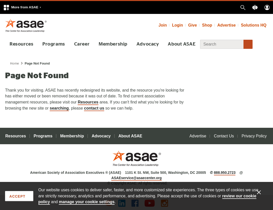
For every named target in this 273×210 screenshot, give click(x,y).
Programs (54, 44)
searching (59, 108)
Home (14, 63)
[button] (22, 7)
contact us (94, 108)
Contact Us (224, 136)
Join (162, 25)
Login (177, 25)
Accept (17, 196)
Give (192, 25)
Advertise (226, 25)
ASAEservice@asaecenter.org (136, 178)
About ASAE (180, 44)
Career (82, 44)
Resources (22, 44)
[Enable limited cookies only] (262, 192)
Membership (112, 44)
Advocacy (146, 44)
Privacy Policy (254, 136)
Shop (207, 25)
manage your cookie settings (87, 202)
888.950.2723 (225, 173)
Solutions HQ (253, 25)
